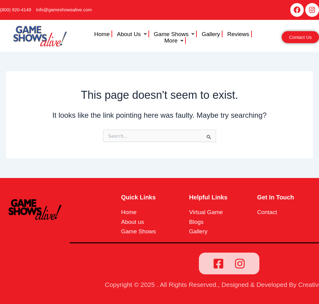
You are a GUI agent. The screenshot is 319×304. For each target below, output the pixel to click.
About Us (122, 38)
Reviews (226, 38)
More (252, 38)
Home (93, 38)
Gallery (199, 38)
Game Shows (163, 38)
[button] (123, 38)
